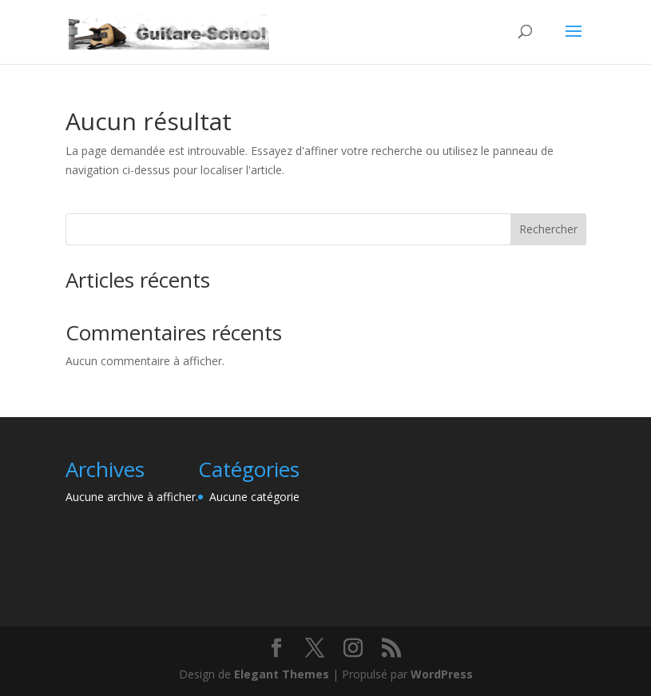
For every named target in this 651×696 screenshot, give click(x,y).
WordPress (442, 674)
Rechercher (548, 229)
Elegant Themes (281, 674)
